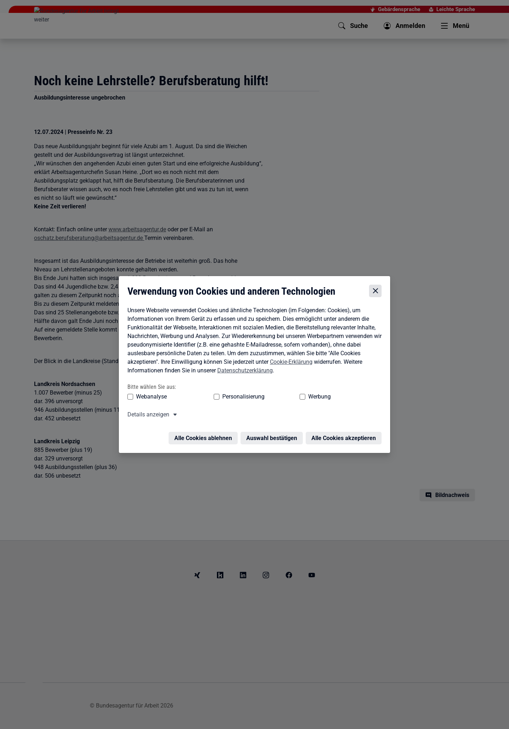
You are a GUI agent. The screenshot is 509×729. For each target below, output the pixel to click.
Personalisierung (221, 397)
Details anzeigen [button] (147, 415)
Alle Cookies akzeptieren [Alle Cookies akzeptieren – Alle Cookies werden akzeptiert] (345, 434)
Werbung (277, 397)
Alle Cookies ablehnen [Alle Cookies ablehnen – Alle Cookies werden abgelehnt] (205, 434)
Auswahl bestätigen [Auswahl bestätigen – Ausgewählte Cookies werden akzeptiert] (273, 434)
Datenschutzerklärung (243, 371)
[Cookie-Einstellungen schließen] (377, 292)
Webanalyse (149, 397)
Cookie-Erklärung (289, 362)
